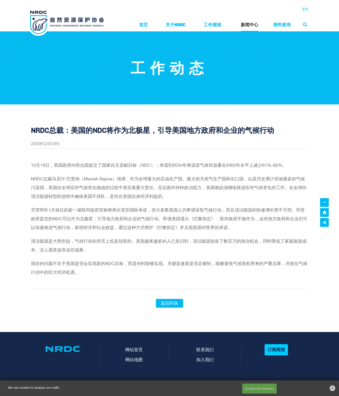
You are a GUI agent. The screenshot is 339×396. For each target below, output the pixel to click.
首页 (143, 24)
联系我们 (205, 349)
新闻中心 (249, 24)
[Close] (332, 391)
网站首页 (134, 349)
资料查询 (282, 24)
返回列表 (169, 303)
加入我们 (205, 359)
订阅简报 (276, 349)
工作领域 (212, 24)
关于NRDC (175, 24)
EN (305, 9)
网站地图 (134, 359)
